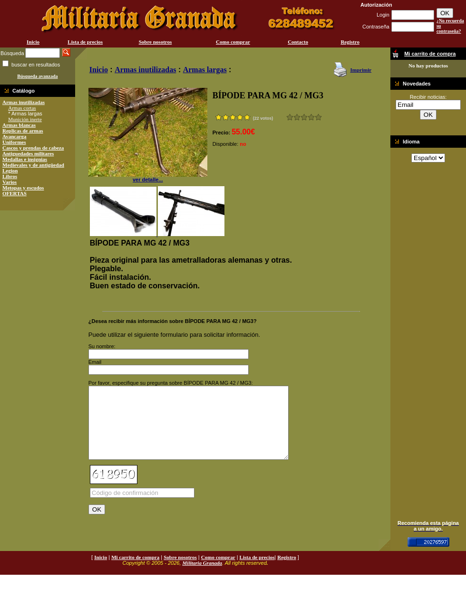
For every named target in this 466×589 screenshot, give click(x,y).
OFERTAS (14, 193)
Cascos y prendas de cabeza (33, 148)
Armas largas (205, 70)
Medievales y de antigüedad (33, 165)
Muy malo (289, 117)
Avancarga (14, 136)
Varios (9, 182)
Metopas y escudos (23, 187)
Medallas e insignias (24, 159)
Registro (349, 42)
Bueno (304, 117)
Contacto (298, 42)
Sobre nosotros (155, 42)
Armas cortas (22, 108)
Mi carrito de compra (135, 571)
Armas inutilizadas (23, 102)
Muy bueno (311, 117)
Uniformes (14, 142)
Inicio (33, 42)
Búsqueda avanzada (37, 76)
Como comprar (233, 42)
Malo (297, 117)
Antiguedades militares (28, 153)
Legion (10, 170)
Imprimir (360, 70)
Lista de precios (85, 42)
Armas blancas (19, 125)
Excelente (318, 117)
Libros (9, 176)
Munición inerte (25, 119)
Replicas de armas (22, 130)
